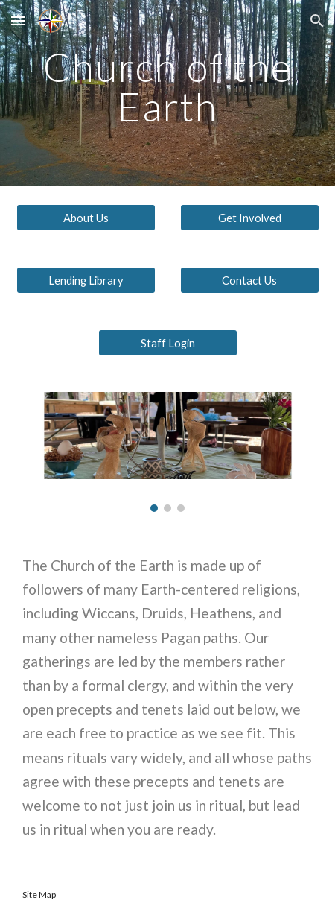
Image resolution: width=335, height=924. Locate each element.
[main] (167, 93)
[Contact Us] (250, 280)
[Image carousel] (167, 452)
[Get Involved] (250, 217)
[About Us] (86, 217)
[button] (18, 20)
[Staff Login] (168, 343)
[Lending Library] (86, 280)
